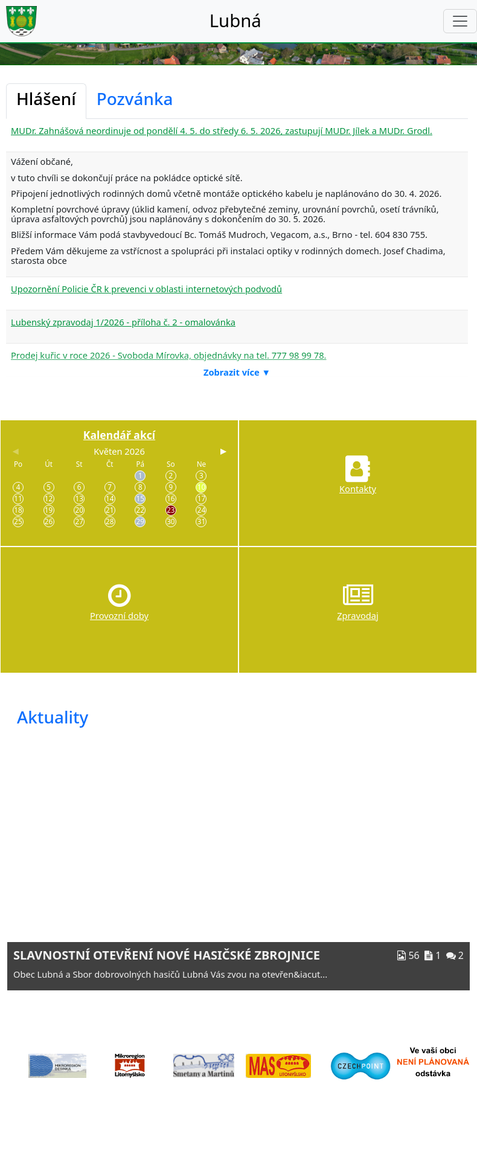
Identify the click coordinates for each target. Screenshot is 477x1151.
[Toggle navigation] (460, 21)
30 (170, 521)
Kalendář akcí (119, 435)
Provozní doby (119, 615)
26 (49, 521)
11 (18, 498)
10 (201, 487)
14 (110, 498)
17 (201, 498)
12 (49, 498)
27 (79, 521)
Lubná (235, 20)
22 (140, 510)
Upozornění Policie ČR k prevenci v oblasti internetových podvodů (146, 289)
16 (170, 498)
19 (49, 510)
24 (201, 510)
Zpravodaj (358, 615)
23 (170, 510)
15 (140, 498)
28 (110, 521)
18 (18, 510)
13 (79, 498)
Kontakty (357, 489)
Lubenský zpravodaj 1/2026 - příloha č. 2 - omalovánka (123, 322)
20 (79, 510)
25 (18, 521)
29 (140, 521)
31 (201, 521)
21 (110, 510)
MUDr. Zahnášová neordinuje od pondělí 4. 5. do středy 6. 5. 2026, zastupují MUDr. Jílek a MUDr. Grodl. (221, 130)
